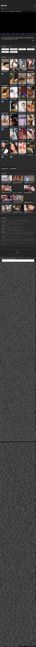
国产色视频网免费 (11, 297)
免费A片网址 (20, 615)
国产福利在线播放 (16, 604)
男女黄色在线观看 (23, 584)
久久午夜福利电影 (17, 544)
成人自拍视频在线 (9, 421)
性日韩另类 (32, 597)
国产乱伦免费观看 (11, 320)
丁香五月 (30, 494)
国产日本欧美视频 (4, 545)
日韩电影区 (21, 453)
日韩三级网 (10, 467)
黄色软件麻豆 (8, 330)
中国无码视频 (26, 326)
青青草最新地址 (10, 500)
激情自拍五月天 (18, 384)
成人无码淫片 (3, 479)
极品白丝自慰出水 (9, 305)
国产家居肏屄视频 (24, 342)
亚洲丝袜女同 (11, 598)
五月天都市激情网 (17, 616)
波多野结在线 (14, 344)
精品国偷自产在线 (5, 368)
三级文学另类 (17, 620)
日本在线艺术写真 (29, 452)
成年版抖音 (8, 558)
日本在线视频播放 (11, 508)
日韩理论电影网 (23, 512)
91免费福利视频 (18, 299)
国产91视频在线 (10, 344)
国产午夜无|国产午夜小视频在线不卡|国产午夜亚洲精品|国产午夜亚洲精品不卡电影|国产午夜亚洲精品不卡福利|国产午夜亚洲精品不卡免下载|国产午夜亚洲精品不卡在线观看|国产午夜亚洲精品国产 (18, 437)
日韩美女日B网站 (17, 375)
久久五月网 (10, 498)
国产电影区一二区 (13, 442)
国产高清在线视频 (30, 336)
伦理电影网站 (23, 460)
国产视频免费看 (8, 479)
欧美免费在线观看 (19, 336)
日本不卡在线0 (2, 463)
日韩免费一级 (27, 413)
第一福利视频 (33, 559)
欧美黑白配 (25, 464)
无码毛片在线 (12, 369)
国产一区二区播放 (6, 412)
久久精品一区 (16, 596)
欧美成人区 (26, 603)
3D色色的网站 (2, 504)
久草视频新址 (18, 421)
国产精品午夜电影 (23, 293)
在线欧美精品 (19, 282)
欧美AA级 (30, 552)
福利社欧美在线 (32, 411)
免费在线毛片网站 (25, 297)
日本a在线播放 (33, 565)
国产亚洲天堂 (26, 485)
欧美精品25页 (10, 611)
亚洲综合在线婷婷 (5, 608)
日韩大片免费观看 (26, 628)
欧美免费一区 (3, 617)
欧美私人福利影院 (21, 343)
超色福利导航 (32, 346)
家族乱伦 (28, 596)
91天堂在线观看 (16, 400)
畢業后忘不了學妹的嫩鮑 (5, 99)
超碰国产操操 (23, 532)
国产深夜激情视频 (7, 488)
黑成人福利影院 (32, 344)
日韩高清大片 (7, 285)
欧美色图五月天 (2, 464)
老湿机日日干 (33, 347)
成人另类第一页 (23, 542)
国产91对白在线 (23, 310)
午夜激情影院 (14, 383)
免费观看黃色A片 (11, 590)
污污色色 (14, 473)
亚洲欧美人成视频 (11, 513)
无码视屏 (25, 611)
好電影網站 (3, 221)
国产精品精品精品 (32, 296)
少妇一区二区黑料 (18, 287)
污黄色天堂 (12, 485)
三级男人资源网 (19, 491)
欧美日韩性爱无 (22, 586)
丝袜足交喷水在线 (28, 495)
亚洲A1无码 (33, 599)
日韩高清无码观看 (8, 489)
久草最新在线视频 (33, 338)
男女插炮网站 (9, 303)
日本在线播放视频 (18, 619)
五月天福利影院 (25, 551)
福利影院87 (5, 531)
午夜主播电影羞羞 (23, 296)
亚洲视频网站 (7, 376)
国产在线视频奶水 (24, 543)
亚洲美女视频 (26, 271)
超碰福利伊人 (29, 272)
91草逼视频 (6, 512)
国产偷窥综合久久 (29, 280)
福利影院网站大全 (13, 342)
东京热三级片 (21, 420)
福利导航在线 (12, 414)
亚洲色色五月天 (16, 475)
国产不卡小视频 (4, 637)
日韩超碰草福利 (7, 464)
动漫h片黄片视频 (19, 456)
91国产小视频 (15, 532)
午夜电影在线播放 (23, 312)
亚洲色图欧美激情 (9, 452)
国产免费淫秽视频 (2, 394)
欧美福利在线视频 (28, 629)
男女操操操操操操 (23, 559)
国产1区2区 (25, 578)
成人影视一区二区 (11, 308)
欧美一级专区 (2, 570)
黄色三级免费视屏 (27, 621)
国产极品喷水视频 (21, 326)
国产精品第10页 (27, 282)
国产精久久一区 (33, 584)
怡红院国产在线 (2, 619)
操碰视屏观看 (16, 414)
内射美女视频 (12, 273)
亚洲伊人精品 (32, 389)
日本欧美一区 (29, 543)
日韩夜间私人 (2, 329)
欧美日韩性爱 (12, 481)
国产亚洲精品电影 (6, 322)
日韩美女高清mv (26, 644)
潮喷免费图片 (4, 573)
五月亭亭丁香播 (28, 299)
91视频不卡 (12, 502)
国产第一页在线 (17, 321)
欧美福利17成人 (28, 347)
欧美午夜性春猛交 (30, 373)
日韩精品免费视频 (2, 454)
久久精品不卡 (3, 291)
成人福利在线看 (25, 617)
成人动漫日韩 (8, 447)
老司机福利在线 (31, 566)
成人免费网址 (5, 345)
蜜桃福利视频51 (16, 335)
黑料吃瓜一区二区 (22, 504)
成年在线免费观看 (4, 563)
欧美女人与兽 (32, 451)
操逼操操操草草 (17, 403)
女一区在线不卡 (17, 500)
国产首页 (29, 467)
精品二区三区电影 (22, 511)
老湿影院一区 (24, 538)
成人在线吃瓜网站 (10, 307)
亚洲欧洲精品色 (14, 336)
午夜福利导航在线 (24, 591)
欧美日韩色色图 (26, 583)
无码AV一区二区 (21, 518)
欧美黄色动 (7, 463)
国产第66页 (21, 638)
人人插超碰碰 (24, 631)
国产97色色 (34, 578)
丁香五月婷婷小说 (10, 357)
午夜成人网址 (14, 296)
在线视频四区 (19, 283)
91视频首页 (19, 532)
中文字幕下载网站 (28, 361)
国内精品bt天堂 (13, 287)
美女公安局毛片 (16, 525)
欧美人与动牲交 (19, 579)
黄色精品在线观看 (26, 642)
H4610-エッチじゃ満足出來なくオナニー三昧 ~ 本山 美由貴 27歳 (23, 192)
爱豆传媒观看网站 (27, 570)
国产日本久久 (21, 358)
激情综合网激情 (12, 494)
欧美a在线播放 (20, 307)
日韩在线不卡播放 (6, 525)
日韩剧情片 (22, 609)
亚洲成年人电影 (28, 454)
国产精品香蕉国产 (9, 398)
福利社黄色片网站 (27, 278)
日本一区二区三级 (31, 563)
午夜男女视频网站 (28, 398)
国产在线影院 (4, 284)
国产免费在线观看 (18, 528)
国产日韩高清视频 (14, 316)
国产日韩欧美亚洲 (3, 396)
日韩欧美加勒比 (6, 417)
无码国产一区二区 (14, 545)
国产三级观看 (29, 363)
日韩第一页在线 (22, 305)
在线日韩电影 (25, 397)
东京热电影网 (22, 396)
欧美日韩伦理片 (13, 312)
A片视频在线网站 (4, 312)
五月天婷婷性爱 (12, 281)
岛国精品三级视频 (26, 321)
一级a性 (16, 464)
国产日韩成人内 (33, 477)
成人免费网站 (28, 474)
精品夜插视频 (10, 416)
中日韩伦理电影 (16, 404)
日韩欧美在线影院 (24, 524)
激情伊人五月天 (25, 290)
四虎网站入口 (31, 531)
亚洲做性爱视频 (13, 386)
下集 (33, 34)
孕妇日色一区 (5, 370)
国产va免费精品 (10, 304)
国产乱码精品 (26, 369)
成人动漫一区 (10, 332)
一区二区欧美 (14, 462)
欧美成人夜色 (6, 519)
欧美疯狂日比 (14, 501)
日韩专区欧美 (23, 633)
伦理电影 (10, 608)
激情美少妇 (12, 527)
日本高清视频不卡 (9, 383)
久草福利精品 (21, 550)
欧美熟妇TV (24, 558)
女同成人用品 (31, 306)
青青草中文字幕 (21, 333)
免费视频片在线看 (19, 383)
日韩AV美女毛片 (28, 506)
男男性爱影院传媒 (21, 583)
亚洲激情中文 (28, 317)
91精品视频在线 (33, 386)
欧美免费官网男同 (2, 480)
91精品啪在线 (22, 473)
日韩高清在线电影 (6, 555)
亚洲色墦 (16, 466)
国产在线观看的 (14, 282)
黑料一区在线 (19, 298)
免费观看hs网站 (10, 551)
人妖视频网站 (18, 552)
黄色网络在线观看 (19, 382)
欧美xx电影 (31, 459)
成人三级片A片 (2, 539)
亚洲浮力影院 (25, 556)
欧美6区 (30, 628)
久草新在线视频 (12, 559)
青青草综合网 (13, 377)
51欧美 (30, 446)
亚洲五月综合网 (8, 553)
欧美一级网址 (30, 560)
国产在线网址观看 (24, 490)
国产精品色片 (31, 385)
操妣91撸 (14, 492)
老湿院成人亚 (25, 334)
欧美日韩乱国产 (11, 385)
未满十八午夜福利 (33, 618)
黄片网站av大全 (32, 499)
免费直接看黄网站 (4, 469)
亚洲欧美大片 (29, 579)
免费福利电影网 (5, 331)
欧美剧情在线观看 (27, 582)
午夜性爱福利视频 (6, 514)
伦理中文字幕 (9, 573)
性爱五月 (26, 571)
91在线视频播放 (18, 386)
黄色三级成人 (24, 347)
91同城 (25, 508)
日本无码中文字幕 (29, 593)
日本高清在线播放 (18, 409)
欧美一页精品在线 (23, 597)
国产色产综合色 (15, 279)
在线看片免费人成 (4, 529)
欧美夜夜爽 (28, 538)
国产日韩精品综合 (8, 468)
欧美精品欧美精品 (31, 404)
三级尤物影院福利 (13, 384)
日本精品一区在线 (24, 447)
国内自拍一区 (10, 374)
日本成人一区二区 (16, 580)
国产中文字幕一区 (20, 464)
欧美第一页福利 (27, 394)
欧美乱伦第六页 (26, 533)
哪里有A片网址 (15, 514)
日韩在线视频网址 (21, 571)
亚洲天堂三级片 (6, 338)
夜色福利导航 (20, 560)
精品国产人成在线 (15, 331)
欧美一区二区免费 (28, 519)
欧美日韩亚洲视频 (10, 295)
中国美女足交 (14, 304)
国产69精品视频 (12, 330)
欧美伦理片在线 (9, 373)
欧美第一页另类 (10, 329)
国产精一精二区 (27, 294)
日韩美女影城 (24, 388)
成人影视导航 (2, 579)
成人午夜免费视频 (28, 511)
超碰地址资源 (5, 448)
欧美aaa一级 (2, 520)
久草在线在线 (5, 363)
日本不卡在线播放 (21, 485)
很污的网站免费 (12, 371)
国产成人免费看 (4, 264)
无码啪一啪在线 (20, 474)
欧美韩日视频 (27, 269)
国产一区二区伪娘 (19, 361)
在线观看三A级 (12, 472)
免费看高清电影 (10, 529)
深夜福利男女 (16, 455)
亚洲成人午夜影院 (23, 462)
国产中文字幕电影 (15, 333)
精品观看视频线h (30, 466)
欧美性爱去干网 (33, 467)
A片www (32, 449)
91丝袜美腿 (12, 596)
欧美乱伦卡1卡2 (24, 491)
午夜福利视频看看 (23, 544)
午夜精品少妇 (12, 605)
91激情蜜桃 (15, 631)
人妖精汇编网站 (4, 550)
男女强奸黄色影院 (31, 486)
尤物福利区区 (24, 372)
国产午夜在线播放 (25, 390)
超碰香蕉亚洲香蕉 (19, 565)
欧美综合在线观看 (11, 582)
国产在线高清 (30, 420)
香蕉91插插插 (23, 616)
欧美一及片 (32, 504)
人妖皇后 (17, 486)
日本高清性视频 (13, 541)
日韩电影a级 (29, 591)
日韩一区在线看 (17, 573)
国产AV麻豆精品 (24, 598)
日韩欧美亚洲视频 (14, 310)
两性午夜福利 (18, 516)
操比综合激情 (17, 581)
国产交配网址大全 (26, 368)
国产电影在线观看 (22, 269)
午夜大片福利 (26, 503)
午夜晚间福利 (8, 414)
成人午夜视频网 (2, 385)
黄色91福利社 (9, 557)
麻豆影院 (9, 486)
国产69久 (23, 492)
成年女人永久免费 (6, 630)
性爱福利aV (22, 625)
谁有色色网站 (3, 459)
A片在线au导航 (8, 597)
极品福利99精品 (13, 337)
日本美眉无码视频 (18, 388)
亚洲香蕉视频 (24, 398)
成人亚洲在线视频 (26, 343)
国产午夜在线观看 (13, 413)
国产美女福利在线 (11, 309)
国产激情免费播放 (16, 551)
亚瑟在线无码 (31, 413)
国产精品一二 (11, 333)
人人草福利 (26, 557)
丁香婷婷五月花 (17, 292)
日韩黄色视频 (2, 511)
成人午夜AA (28, 597)
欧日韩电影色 (7, 619)
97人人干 (33, 586)
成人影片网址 (7, 385)
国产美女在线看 (11, 465)
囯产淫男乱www (4, 606)
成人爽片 (19, 514)
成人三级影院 (10, 415)
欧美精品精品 (8, 343)
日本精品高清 (23, 449)
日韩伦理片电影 (7, 371)
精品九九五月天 (5, 298)
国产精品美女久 (18, 296)
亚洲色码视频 (28, 307)
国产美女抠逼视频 (17, 512)
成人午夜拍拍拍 (12, 490)
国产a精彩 (34, 487)
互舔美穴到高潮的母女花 (22, 140)
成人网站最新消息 (7, 593)
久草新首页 (12, 602)
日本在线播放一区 (26, 517)
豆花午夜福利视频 (18, 488)
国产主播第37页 (7, 407)
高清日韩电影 (10, 372)
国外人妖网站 (16, 634)
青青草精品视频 (4, 305)
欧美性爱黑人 (18, 312)
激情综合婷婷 (20, 357)
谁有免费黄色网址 (19, 304)
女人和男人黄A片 (23, 351)
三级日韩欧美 (10, 268)
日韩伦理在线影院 (19, 360)
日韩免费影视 (28, 632)
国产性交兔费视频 (3, 384)
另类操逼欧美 (21, 271)
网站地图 (13, 258)
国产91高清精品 (16, 513)
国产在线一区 (10, 576)
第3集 (22, 49)
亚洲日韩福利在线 (32, 529)
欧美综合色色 (16, 550)
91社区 (13, 531)
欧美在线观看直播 (27, 375)
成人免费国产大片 (18, 461)
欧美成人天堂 (8, 527)
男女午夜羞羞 (20, 370)
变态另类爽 (14, 595)
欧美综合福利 (12, 269)
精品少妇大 (7, 616)
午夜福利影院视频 (6, 267)
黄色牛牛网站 (27, 267)
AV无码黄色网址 (20, 359)
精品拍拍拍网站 (23, 270)
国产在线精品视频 (7, 599)
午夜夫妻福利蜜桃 (16, 564)
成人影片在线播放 (15, 390)
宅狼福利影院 (23, 332)
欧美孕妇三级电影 (32, 319)
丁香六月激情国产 (19, 344)
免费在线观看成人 (14, 382)
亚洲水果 (9, 637)
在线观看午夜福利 (5, 467)
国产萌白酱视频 (7, 629)
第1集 (5, 49)
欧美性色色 (15, 592)
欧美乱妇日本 (28, 389)
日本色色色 (6, 568)
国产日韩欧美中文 (7, 351)
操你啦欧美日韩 (28, 461)
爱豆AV (14, 500)
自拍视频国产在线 (18, 577)
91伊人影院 (33, 541)
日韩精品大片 (32, 518)
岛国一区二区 (9, 577)
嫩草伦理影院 (20, 467)
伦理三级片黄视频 (7, 306)
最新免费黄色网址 (17, 407)
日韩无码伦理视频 (16, 309)
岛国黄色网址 (16, 273)
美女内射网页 (8, 349)
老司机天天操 (18, 396)
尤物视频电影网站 (17, 364)
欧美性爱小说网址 (24, 363)
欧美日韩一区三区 (15, 449)
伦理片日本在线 (11, 322)
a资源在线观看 (21, 529)
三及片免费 (30, 610)
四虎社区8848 (28, 500)
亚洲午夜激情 (29, 360)
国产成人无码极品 (32, 630)
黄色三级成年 (11, 514)
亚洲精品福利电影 (25, 422)
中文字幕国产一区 (4, 577)
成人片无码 (19, 481)
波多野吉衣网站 (32, 282)
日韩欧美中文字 (6, 456)
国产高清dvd (10, 606)
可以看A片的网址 (29, 277)
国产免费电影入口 (16, 568)
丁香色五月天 (16, 324)
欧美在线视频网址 (28, 332)
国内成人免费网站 (8, 361)
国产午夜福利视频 (11, 324)
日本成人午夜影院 (32, 517)
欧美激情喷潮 (17, 371)
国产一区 (16, 583)
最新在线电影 (11, 279)
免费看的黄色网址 (5, 594)
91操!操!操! (13, 489)
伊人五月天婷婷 (10, 564)
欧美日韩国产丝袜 (17, 377)
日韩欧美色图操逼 (5, 272)
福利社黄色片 (20, 390)
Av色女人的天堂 (11, 350)
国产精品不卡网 (16, 594)
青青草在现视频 (5, 590)
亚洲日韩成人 (28, 462)
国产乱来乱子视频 (30, 414)
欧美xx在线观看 (28, 416)
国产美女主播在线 (26, 308)
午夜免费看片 (10, 360)
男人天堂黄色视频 (21, 376)
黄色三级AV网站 (18, 356)
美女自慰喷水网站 (29, 524)
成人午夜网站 (2, 297)
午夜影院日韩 (31, 645)
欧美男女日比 (12, 387)
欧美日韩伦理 (20, 455)
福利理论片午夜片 (27, 319)
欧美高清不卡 (12, 632)
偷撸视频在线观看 (19, 553)
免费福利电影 (15, 635)
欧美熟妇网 (23, 488)
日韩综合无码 (18, 268)
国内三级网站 (34, 592)
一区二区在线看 (5, 295)
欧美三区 (21, 573)
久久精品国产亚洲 (27, 594)
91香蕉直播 (14, 623)
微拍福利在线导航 (14, 636)
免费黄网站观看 (25, 456)
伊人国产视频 (7, 394)
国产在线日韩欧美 (4, 336)
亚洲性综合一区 (24, 374)
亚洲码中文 (26, 501)
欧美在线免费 (21, 308)
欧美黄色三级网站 (27, 539)
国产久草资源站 (6, 324)
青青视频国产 (19, 631)
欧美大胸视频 (10, 389)
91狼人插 (5, 542)
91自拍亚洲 (29, 491)
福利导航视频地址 (29, 480)
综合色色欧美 (18, 401)
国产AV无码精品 (12, 343)
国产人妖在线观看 (16, 358)
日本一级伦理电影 (18, 478)
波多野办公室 (20, 567)
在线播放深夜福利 (16, 412)
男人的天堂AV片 (15, 578)
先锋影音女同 (33, 416)
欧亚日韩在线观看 (4, 603)
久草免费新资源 (5, 282)
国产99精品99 (16, 572)
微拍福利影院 (23, 323)
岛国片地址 (34, 480)
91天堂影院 (5, 462)
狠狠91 (28, 515)
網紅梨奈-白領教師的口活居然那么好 (7, 154)
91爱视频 (28, 608)
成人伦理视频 (28, 370)
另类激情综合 (27, 325)
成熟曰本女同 (24, 579)
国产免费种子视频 (11, 334)
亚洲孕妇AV (28, 498)
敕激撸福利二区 (2, 318)
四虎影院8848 (27, 473)
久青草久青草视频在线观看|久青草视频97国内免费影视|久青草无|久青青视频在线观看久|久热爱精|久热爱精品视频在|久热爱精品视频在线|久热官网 (18, 440)
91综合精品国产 (16, 308)
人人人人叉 (8, 543)
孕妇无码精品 (22, 378)
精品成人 (33, 629)
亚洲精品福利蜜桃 (27, 338)
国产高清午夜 (27, 417)
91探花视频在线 (28, 402)
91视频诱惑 (5, 596)
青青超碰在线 (30, 585)
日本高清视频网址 (6, 583)
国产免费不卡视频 (9, 382)
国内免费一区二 (11, 399)
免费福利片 (33, 519)
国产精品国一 (7, 350)
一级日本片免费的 (27, 569)
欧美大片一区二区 (10, 568)
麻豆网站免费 (21, 334)
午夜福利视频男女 (12, 516)
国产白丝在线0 (14, 388)
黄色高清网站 (29, 383)
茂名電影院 (3, 232)
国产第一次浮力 (6, 579)
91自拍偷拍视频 (17, 463)
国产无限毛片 (32, 270)
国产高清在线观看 (32, 317)
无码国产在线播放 (18, 311)
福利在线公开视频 (11, 271)
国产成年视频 (33, 516)
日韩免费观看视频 (13, 479)
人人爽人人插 (16, 291)
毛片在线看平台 (10, 282)
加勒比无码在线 (10, 272)
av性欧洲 (23, 479)
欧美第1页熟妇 (20, 414)
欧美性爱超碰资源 (25, 545)
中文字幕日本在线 (16, 369)
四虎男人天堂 (22, 582)
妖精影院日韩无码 (17, 278)
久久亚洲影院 (24, 402)
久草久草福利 (20, 537)
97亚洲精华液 (19, 554)
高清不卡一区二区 (2, 361)
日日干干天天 (8, 642)
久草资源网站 (24, 528)
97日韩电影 (3, 540)
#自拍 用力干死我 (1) (21, 85)
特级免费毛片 (22, 517)
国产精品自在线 (2, 407)
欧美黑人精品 (27, 625)
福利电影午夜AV (10, 395)
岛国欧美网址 (29, 286)
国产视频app (16, 487)
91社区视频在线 (17, 355)
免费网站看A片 (20, 322)
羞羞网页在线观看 (32, 403)
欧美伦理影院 (29, 279)
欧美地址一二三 (22, 403)
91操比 (10, 456)
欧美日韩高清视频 (14, 270)
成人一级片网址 (21, 286)
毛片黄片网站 (33, 388)
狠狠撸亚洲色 (7, 308)
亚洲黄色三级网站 (33, 460)
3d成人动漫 (16, 606)
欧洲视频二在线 (18, 332)
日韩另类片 (18, 462)
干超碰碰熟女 (3, 330)
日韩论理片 (31, 532)
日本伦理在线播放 (28, 615)
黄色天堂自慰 (20, 415)
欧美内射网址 (25, 381)
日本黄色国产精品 (30, 554)
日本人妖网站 (3, 292)
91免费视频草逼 (23, 325)
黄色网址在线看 (30, 400)
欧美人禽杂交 (14, 565)
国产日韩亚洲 (23, 364)
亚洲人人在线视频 (23, 384)
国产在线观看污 (5, 307)
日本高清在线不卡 (13, 543)
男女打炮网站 (21, 408)
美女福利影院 (21, 566)
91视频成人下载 (12, 335)
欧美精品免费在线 (24, 477)
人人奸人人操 (12, 412)
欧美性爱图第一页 (2, 489)
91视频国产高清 (31, 269)
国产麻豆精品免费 (19, 374)
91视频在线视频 (32, 608)
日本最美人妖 (17, 343)
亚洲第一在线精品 (4, 533)
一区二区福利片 (25, 360)
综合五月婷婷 (27, 306)
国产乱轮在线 (14, 557)
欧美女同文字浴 (12, 411)
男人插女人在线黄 (15, 423)
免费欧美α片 (26, 377)
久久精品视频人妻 (26, 396)
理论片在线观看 (19, 635)
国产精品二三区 (4, 266)
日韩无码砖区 (4, 572)
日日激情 (21, 503)
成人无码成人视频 (29, 623)
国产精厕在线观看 (30, 335)
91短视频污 (28, 453)
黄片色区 (2, 599)
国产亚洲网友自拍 (8, 346)
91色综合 (33, 508)
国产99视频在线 (27, 303)
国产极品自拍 (32, 294)
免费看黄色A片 (6, 320)
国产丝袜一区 (31, 469)
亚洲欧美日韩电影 (11, 368)
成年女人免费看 (16, 297)
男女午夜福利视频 (5, 347)
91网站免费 (27, 645)
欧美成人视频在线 (2, 461)
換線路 (33, 40)
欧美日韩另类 (24, 344)
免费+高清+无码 (5, 513)
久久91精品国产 (4, 420)
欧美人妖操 (14, 491)
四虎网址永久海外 (25, 638)
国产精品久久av (6, 399)
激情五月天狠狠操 (12, 321)
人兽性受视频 (27, 494)
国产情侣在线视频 (13, 346)
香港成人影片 (23, 284)
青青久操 (10, 519)
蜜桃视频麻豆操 (16, 322)
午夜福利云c (16, 459)
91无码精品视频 (33, 569)
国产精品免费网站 (31, 333)
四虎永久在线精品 (2, 478)
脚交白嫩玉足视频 (27, 305)
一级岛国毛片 (6, 329)
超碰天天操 (7, 559)
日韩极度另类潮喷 (17, 460)
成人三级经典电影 (8, 386)
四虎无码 (11, 477)
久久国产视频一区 (4, 401)
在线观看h (26, 469)
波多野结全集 (12, 318)
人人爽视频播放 (26, 330)
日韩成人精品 (22, 337)
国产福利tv (32, 500)
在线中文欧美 (3, 375)
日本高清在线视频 (17, 394)
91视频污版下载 (25, 279)
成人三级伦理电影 (12, 453)
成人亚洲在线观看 (32, 370)
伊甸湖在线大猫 (9, 323)
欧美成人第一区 (21, 620)
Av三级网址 (20, 643)
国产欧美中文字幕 (12, 583)
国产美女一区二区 (6, 408)
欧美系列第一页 (21, 486)
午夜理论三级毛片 (30, 475)
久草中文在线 (15, 329)
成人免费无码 (2, 488)
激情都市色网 (8, 266)
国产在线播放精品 (4, 383)
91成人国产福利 (5, 645)
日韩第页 (23, 469)
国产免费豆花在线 (2, 547)
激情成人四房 (32, 356)
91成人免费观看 (6, 505)
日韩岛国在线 (20, 348)
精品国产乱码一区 (17, 365)
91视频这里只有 (6, 294)
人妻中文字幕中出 (6, 569)
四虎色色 (11, 580)
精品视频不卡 (29, 565)
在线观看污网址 (33, 361)
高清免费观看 (23, 401)
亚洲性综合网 (24, 541)
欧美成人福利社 (14, 298)
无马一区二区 (31, 583)
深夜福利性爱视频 (13, 293)
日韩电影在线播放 (12, 403)
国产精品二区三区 (21, 319)
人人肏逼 (1, 551)
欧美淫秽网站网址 (2, 371)
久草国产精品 (3, 414)
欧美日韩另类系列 (4, 592)
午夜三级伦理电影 (29, 528)
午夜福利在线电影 (15, 265)
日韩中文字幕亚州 (2, 335)
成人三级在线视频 (6, 365)
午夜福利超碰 (25, 540)
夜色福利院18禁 (28, 355)
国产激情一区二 (17, 362)
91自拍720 (1, 625)
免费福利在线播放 (18, 547)
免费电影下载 (31, 308)
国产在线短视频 (33, 299)
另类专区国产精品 (23, 416)
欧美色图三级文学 (18, 454)
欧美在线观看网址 (32, 442)
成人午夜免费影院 (13, 495)
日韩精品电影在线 (17, 349)
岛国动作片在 (8, 580)
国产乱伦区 (32, 498)
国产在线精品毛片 (5, 611)
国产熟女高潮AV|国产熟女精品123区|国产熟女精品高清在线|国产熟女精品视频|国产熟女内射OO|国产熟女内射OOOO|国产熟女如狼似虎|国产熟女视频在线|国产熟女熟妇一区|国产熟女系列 (18, 432)
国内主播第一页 (5, 402)
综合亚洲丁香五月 (8, 636)
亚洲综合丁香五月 (14, 503)
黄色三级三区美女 (24, 283)
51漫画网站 (29, 516)
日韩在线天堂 (29, 298)
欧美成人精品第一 (32, 607)
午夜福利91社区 (25, 450)
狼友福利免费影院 (23, 280)
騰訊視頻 (10, 46)
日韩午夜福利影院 (24, 577)
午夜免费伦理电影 (14, 303)
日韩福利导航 (16, 477)
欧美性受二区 (29, 542)
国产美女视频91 (26, 292)
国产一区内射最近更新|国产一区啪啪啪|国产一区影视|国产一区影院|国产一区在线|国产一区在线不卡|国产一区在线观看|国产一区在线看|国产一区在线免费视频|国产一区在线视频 (18, 425)
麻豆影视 (1, 585)
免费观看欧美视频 (19, 372)
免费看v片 (16, 502)
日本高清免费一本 (13, 480)
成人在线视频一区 (3, 278)
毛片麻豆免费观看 (4, 576)
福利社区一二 (28, 372)
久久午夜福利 (31, 273)
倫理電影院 (3, 228)
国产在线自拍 (28, 296)
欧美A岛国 (2, 462)
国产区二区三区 (8, 290)
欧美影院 (31, 622)
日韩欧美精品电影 (27, 323)
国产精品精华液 (10, 283)
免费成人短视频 (4, 623)
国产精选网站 (3, 386)
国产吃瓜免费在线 (2, 387)
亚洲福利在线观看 (24, 395)
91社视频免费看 (20, 533)
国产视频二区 (2, 416)
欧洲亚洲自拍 (10, 331)
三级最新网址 (12, 581)
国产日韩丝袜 (3, 616)
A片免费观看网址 (7, 607)
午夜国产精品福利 (16, 617)
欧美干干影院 (32, 644)
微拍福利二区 (3, 281)
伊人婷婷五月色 (17, 511)
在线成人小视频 (14, 398)
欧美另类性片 (28, 293)
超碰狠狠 (23, 615)
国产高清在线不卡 (27, 337)
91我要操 (22, 468)
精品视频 (11, 617)
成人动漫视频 (21, 540)
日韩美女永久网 (14, 519)
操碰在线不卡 (9, 377)
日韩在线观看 (2, 399)
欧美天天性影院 (26, 531)
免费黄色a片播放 (12, 362)
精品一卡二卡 (33, 407)
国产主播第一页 (4, 317)
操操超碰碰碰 (12, 319)
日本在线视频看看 (12, 408)
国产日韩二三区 (23, 317)
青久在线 (33, 503)
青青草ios (18, 546)
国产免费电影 (8, 264)
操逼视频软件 (8, 518)
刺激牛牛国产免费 (6, 526)
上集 (28, 34)
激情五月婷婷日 (8, 384)
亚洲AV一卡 (13, 577)
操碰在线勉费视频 (23, 287)
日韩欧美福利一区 (22, 530)
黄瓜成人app (21, 580)
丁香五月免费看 (24, 637)
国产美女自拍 (32, 572)
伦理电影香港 (21, 404)
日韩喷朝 (33, 619)
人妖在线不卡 (14, 389)
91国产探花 (3, 507)
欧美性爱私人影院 (7, 602)
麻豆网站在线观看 (18, 541)
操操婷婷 (5, 528)
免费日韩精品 (13, 355)
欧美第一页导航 (30, 556)
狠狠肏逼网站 (33, 511)
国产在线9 (19, 477)
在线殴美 (15, 558)
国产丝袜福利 (23, 442)
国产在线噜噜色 (19, 592)
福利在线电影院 (25, 420)
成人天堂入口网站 (9, 552)
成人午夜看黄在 (22, 411)
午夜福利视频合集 (13, 609)
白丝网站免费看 (16, 318)
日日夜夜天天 (3, 343)
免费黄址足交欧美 (29, 592)
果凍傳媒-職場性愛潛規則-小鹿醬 (6, 113)
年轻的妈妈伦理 (20, 642)
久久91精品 (21, 551)
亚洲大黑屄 (7, 634)
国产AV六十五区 (8, 355)
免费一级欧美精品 (13, 280)
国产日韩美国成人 (26, 333)
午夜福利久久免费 (9, 563)
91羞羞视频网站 (14, 268)
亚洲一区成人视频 (30, 359)
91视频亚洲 (33, 456)
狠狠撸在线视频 (32, 364)
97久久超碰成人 (27, 504)
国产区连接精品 (22, 494)
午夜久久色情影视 (5, 604)
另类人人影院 (10, 462)
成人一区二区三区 (30, 595)
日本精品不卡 (19, 329)
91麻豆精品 (16, 642)
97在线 (20, 475)
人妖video (6, 504)
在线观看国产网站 (30, 387)
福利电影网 (14, 528)
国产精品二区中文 (24, 409)
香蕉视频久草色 (31, 638)
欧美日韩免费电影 (2, 346)
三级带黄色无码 (22, 465)
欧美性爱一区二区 (27, 421)
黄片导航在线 (16, 602)
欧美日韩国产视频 (23, 527)
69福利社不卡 (15, 538)
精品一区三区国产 (19, 373)
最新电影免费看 (6, 422)
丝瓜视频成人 (6, 416)
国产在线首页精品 (30, 342)
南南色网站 (1, 620)
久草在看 (31, 530)
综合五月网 (31, 616)
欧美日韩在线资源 (4, 390)
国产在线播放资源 (17, 338)
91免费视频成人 (4, 421)
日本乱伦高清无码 (30, 637)
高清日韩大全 (22, 499)
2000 (7, 225)
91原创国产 (16, 643)
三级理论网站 (12, 291)
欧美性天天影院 (7, 442)
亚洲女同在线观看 (30, 322)
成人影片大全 (8, 321)
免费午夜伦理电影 (20, 590)
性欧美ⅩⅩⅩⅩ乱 (21, 644)
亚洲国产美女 (26, 378)
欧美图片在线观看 (29, 291)
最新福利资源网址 (28, 310)
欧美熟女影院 (32, 278)
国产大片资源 (26, 371)
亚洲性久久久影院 (16, 465)
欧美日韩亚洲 (16, 571)
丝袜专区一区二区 (13, 597)
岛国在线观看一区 (23, 410)
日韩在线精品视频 (4, 546)
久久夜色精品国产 (9, 310)
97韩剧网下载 (27, 607)
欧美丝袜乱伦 (25, 412)
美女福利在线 (7, 277)
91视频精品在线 (16, 334)
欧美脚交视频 (30, 578)
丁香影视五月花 (25, 285)
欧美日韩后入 (3, 597)
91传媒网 (8, 596)
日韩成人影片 (12, 610)
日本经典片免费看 (20, 277)
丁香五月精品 (21, 617)
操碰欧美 (13, 606)
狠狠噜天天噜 (32, 582)
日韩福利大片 (28, 633)
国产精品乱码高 (16, 385)
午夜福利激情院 (11, 525)
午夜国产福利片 (9, 531)
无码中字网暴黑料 (3, 355)
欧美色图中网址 (33, 631)
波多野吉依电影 (25, 455)
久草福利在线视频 (15, 415)
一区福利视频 (8, 472)
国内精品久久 (6, 474)
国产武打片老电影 (17, 410)
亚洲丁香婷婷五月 (3, 364)
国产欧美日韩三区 (19, 637)
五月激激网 (7, 492)
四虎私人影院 (14, 446)
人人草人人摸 (33, 488)
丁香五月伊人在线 (13, 361)
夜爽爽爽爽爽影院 (22, 417)
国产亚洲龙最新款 (28, 488)
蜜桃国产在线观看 (30, 281)
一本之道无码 (33, 360)
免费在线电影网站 (2, 518)
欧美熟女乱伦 (8, 311)
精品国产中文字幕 (21, 634)
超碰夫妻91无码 (20, 265)
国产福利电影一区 (22, 264)
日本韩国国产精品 (25, 643)
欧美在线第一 (28, 312)
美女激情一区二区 (13, 351)
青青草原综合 (32, 303)
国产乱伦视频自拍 (21, 611)
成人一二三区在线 (7, 534)
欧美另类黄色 (32, 372)
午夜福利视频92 (15, 615)
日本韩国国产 (32, 465)
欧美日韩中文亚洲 (29, 514)
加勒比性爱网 (12, 286)
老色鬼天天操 (3, 321)
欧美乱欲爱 (7, 481)
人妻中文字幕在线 (18, 447)
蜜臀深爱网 (19, 618)
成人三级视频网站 (32, 318)
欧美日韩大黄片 (13, 486)
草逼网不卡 (7, 453)
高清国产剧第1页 (16, 271)
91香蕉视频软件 (19, 595)
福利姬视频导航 (20, 272)
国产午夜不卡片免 (20, 563)
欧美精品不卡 (18, 473)
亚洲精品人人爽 (28, 448)
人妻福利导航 (4, 316)
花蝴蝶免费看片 (18, 584)
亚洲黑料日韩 (8, 632)
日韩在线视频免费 (25, 610)
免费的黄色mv (24, 565)
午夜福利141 (11, 566)
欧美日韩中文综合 (12, 365)
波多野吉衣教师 (12, 278)
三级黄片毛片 (8, 502)
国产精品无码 (7, 335)
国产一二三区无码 (22, 525)
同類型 (8, 57)
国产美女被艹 (30, 571)
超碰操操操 (31, 589)
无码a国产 (6, 508)
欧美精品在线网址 (17, 267)
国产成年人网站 (18, 442)
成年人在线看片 (16, 376)
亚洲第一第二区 (3, 449)
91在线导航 (27, 442)
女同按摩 (8, 581)
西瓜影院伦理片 (15, 307)
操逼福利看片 (21, 297)
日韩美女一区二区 (25, 537)
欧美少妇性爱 (9, 413)
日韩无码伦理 (2, 628)
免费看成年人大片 (21, 330)
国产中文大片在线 (30, 271)
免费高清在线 (16, 402)
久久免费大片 (6, 511)
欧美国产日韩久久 (11, 506)
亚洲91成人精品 (6, 334)
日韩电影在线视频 (23, 619)
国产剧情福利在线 (3, 287)
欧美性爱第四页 (25, 309)
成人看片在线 (21, 422)
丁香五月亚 (20, 596)
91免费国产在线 (27, 401)
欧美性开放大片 (30, 350)
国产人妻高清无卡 (24, 348)
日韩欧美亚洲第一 (32, 546)
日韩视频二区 (10, 512)
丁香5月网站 (23, 448)
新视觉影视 (3, 455)
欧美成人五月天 (16, 422)
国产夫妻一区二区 (8, 547)
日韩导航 (16, 618)
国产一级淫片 (20, 558)
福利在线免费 (34, 415)
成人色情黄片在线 (27, 620)
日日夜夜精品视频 (24, 595)
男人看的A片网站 (23, 629)
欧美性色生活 (31, 555)
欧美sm (26, 586)
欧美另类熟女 (16, 281)
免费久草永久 (28, 345)
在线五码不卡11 (7, 477)
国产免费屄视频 (8, 420)
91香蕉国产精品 (17, 408)
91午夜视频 (29, 477)
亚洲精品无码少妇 (7, 520)
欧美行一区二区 (31, 394)
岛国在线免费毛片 (16, 399)
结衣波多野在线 (5, 268)
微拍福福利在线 (12, 619)
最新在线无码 (12, 464)
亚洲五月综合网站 (14, 373)
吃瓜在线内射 (30, 377)
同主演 (11, 57)
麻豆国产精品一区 (13, 524)
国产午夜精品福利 (16, 570)
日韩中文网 (7, 540)
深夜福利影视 (11, 628)
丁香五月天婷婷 (24, 291)
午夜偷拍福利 (21, 606)
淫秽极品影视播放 (22, 375)
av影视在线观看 (13, 409)
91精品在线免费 (32, 476)
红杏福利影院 (30, 390)
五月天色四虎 (23, 282)
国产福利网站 (23, 421)
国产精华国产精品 (10, 592)
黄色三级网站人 (14, 363)
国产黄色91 (29, 573)
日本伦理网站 (14, 625)
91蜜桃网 (4, 567)
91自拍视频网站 (4, 303)
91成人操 (23, 501)
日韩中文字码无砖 (7, 319)
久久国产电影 (24, 370)
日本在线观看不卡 (29, 329)
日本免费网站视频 (6, 369)
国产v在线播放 (21, 387)
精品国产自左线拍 (7, 299)
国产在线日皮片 (23, 480)
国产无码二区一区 (17, 506)
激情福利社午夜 (20, 273)
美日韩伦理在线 (4, 486)
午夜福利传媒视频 (9, 537)
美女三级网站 (29, 397)
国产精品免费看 (28, 268)
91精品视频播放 (23, 461)
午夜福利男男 (28, 270)
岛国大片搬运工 (32, 527)
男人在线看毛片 (33, 461)
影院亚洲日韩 (16, 485)
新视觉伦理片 (17, 290)
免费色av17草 (18, 495)
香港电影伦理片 (31, 267)
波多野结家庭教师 (13, 266)
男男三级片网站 (32, 463)
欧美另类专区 (14, 547)
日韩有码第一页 (4, 584)
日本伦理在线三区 (24, 478)
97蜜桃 (24, 550)
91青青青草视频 (30, 382)
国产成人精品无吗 (11, 618)
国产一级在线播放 (23, 599)
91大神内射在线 (23, 349)
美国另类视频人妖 (14, 317)
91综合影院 (12, 589)
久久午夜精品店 (24, 502)
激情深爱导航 (19, 270)
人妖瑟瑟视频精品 (16, 598)
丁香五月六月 (11, 348)
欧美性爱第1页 (12, 540)
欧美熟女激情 (32, 515)
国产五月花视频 (14, 608)
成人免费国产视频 (14, 546)
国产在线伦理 (13, 454)
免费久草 (11, 534)
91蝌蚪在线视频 (12, 306)
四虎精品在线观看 (10, 595)
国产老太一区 (24, 498)
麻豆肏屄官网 (3, 325)
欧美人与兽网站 (33, 550)
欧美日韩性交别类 (9, 284)
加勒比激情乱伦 (20, 505)
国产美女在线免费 (12, 325)
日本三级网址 (16, 286)
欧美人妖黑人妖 (4, 413)
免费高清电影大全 (22, 612)
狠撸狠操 (15, 579)
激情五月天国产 (9, 603)
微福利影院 (28, 584)
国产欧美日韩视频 (27, 411)
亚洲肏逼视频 (17, 589)
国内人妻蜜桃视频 (2, 472)
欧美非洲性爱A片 (20, 450)
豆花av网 (2, 568)
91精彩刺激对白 (33, 284)
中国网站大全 (31, 376)
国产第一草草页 (4, 290)
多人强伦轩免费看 (11, 511)
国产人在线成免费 (21, 399)
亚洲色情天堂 (18, 305)
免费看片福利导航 (18, 633)
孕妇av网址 (6, 582)
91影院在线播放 (8, 287)
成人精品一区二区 (6, 460)
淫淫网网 (34, 494)
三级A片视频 (5, 595)
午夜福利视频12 (22, 365)
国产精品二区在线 (22, 338)
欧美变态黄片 (28, 346)
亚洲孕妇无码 (25, 277)
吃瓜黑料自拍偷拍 (9, 449)
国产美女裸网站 (28, 386)
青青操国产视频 (27, 465)
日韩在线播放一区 (13, 299)
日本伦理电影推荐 (13, 515)
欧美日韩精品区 (31, 396)
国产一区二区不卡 (13, 396)
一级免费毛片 (2, 542)
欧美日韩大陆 (12, 277)
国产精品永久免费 (4, 296)
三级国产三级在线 (27, 572)
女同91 (20, 543)
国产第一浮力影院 (30, 490)
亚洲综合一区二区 (10, 390)
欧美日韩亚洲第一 (4, 515)
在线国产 (24, 474)
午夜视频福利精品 (17, 539)
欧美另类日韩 (21, 290)
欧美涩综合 (4, 585)
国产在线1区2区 (32, 538)
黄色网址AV (27, 568)
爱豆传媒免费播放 (16, 504)
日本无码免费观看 (31, 450)
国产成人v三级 (9, 337)
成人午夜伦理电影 (31, 297)
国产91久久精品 (27, 318)
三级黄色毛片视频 (19, 469)
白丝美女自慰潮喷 (9, 317)
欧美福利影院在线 (30, 455)
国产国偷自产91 (4, 491)
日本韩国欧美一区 (2, 481)
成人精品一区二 (13, 584)
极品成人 (17, 543)
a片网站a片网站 (10, 423)
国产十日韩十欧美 (25, 602)
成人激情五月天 (31, 330)
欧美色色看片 (22, 463)
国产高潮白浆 (14, 421)
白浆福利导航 (21, 513)
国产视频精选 (23, 519)
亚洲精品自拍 (30, 540)
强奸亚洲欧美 (19, 452)
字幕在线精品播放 (17, 605)
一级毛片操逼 (17, 420)
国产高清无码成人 (32, 349)
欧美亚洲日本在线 (22, 594)
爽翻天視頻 (4, 5)
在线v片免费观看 (31, 603)
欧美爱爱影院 (14, 305)
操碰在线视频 (8, 541)
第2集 (13, 49)
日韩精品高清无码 (2, 404)
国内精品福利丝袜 (21, 318)
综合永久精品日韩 (31, 378)
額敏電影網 (3, 236)
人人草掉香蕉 (5, 377)
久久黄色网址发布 (30, 320)
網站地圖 (17, 252)
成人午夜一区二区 (18, 490)
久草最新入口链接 (25, 357)
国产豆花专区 (27, 365)
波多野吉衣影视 (33, 493)
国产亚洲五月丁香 (33, 558)
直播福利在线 (5, 373)
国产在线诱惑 (29, 316)
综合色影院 (12, 539)
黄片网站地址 (7, 617)
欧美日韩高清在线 (23, 299)
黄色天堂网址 (28, 532)
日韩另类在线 (13, 378)
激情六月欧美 (18, 293)
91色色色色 (23, 547)
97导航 (4, 643)
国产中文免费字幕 (8, 409)
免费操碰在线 (8, 291)
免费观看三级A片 (8, 454)
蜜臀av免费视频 (22, 267)
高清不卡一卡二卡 (11, 460)
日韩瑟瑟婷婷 (12, 520)
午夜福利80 (17, 517)
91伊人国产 (7, 459)
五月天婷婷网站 (12, 292)
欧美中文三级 (32, 421)
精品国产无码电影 (21, 369)
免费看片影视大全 (5, 423)
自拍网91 (14, 448)
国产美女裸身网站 (31, 537)
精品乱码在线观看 (15, 295)
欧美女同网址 (25, 387)
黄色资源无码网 (12, 410)
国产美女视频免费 (6, 362)
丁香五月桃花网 (16, 319)
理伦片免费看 (21, 459)
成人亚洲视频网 (13, 468)
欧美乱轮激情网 (22, 294)
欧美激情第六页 (28, 410)
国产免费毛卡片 (11, 544)
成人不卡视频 (2, 593)
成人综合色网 (7, 400)
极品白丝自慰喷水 (27, 403)
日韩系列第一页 (23, 311)
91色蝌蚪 (3, 465)
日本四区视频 (14, 591)
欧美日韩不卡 (28, 559)
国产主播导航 (13, 290)
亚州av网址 (7, 461)
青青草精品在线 (26, 499)
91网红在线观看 (9, 533)
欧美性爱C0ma (16, 505)
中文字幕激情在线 (4, 360)
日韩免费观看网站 (19, 342)
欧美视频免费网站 (29, 283)
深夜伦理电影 (2, 320)
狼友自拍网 (7, 615)
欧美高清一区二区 (27, 399)
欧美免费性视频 (3, 527)
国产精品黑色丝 (17, 411)
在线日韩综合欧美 (32, 417)
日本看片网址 (16, 610)
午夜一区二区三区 (30, 357)
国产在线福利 (5, 476)
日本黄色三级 (7, 621)
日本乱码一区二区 (17, 632)
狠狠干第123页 (7, 530)
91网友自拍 (14, 498)
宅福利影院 (8, 451)
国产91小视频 (28, 451)
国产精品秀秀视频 (30, 326)
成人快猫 (17, 446)
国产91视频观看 (14, 283)
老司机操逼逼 (4, 558)
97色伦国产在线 (31, 422)
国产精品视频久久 (15, 357)
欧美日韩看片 (15, 563)
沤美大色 (18, 476)
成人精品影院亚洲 (13, 593)
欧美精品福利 (20, 402)
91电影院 (29, 468)
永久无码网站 (26, 486)
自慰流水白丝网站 (29, 464)
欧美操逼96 (3, 571)
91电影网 (4, 502)
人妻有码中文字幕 (24, 298)
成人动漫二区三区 (7, 318)
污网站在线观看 (26, 605)
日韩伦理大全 (18, 416)
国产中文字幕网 (20, 350)
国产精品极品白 (16, 387)
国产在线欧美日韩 (5, 372)
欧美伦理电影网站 (17, 294)
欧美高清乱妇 (3, 349)
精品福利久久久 (25, 316)
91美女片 (32, 539)
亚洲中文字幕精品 (17, 306)
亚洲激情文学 (30, 580)
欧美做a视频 (19, 519)
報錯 (8, 34)
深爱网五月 (15, 534)
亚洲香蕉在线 (8, 410)
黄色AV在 (11, 621)
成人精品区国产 (14, 332)
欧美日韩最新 (19, 622)
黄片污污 (5, 570)
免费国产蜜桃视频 (11, 569)
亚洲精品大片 (16, 540)
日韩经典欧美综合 (29, 304)
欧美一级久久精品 (6, 566)
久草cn (9, 624)
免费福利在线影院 (25, 273)
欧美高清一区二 (18, 378)
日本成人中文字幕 (33, 462)
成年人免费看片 (17, 569)
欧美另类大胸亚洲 (32, 365)
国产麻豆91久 (17, 526)
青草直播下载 (8, 280)
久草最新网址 (31, 520)
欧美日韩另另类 (6, 618)
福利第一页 (13, 573)
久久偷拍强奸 (3, 293)
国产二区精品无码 (29, 374)
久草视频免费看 (4, 532)
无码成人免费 (21, 412)
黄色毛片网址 (32, 312)
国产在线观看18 (19, 545)
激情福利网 (31, 596)
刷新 (13, 34)
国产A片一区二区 (25, 350)
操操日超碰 (15, 590)
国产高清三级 (17, 494)
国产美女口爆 (24, 596)
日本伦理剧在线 (10, 604)
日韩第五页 (24, 592)
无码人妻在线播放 (32, 609)
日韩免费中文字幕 (19, 534)
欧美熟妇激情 (2, 508)
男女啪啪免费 (16, 347)
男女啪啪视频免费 (13, 637)
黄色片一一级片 (15, 537)
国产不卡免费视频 (25, 414)
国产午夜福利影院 (32, 473)
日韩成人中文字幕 (22, 604)
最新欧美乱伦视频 (6, 348)
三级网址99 (3, 578)
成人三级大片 (13, 517)
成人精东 (24, 590)
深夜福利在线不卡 (21, 371)
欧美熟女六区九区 (17, 417)
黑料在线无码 (9, 342)
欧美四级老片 (10, 356)
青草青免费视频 (23, 507)
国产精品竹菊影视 (10, 570)
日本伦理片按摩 (32, 634)
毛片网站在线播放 (31, 533)
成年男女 (20, 515)
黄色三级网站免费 (9, 560)
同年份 (13, 57)
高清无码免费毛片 (26, 459)
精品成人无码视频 (10, 370)
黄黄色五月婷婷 (15, 348)
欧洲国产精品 (30, 567)
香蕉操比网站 (3, 447)
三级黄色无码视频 (26, 472)
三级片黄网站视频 (27, 634)
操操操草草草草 (33, 307)
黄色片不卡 (6, 465)
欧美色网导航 (22, 531)
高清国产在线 (23, 630)
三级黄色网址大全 (11, 630)
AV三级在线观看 (32, 362)
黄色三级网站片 (21, 589)
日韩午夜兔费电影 (2, 559)
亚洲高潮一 (12, 607)
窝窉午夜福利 (29, 334)
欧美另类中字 (13, 364)
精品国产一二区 (12, 643)
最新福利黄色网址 (6, 538)
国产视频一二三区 (22, 355)
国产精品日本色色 (7, 516)
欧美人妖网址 (5, 270)
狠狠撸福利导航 (5, 551)
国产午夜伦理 (20, 295)
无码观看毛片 (12, 558)
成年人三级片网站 (8, 499)
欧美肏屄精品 (12, 634)
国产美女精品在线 (20, 331)
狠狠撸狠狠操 (12, 404)
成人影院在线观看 (6, 638)
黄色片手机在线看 (3, 398)
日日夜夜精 (7, 506)
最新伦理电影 (34, 573)
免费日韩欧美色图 (23, 506)
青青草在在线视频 (29, 577)
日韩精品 (3, 499)
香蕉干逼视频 (7, 571)
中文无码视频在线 (18, 624)
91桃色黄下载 (26, 552)
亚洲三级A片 (21, 564)
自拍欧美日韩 (23, 303)
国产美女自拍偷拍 (24, 618)
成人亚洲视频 (22, 321)
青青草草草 (6, 475)
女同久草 (14, 542)
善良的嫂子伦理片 (29, 487)
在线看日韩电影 (8, 364)
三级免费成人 (33, 553)
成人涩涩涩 (12, 642)
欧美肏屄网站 (20, 324)
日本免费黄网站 (21, 292)
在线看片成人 (30, 295)
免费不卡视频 (11, 326)
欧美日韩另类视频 (23, 329)
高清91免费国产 (5, 395)
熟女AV (26, 516)
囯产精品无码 (12, 285)
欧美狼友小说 (12, 599)
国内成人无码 (32, 323)
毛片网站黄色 (8, 485)
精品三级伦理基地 (24, 554)
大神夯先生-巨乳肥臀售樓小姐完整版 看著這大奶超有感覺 (10, 202)
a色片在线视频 (12, 376)
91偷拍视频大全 (19, 501)
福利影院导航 (19, 636)
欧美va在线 (4, 451)
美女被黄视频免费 (2, 591)
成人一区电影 (27, 616)
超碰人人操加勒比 (28, 284)
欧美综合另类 (15, 556)
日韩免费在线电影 (21, 281)
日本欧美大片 (17, 638)
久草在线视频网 (27, 518)
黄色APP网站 (27, 530)
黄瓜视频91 (21, 508)
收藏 (3, 34)
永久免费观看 (19, 395)
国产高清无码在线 (15, 326)
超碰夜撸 (29, 553)
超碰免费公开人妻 (11, 402)
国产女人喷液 (28, 356)
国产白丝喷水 (14, 374)
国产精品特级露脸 (15, 611)
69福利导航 (15, 450)
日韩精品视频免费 (31, 331)
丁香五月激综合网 (16, 530)
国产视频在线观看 (31, 369)
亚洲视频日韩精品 (11, 555)
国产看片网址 (22, 539)
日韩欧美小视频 (9, 623)
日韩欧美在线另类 (19, 593)
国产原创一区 (25, 580)
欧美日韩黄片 (7, 333)
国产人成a (24, 635)
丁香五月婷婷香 (12, 394)
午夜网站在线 (25, 272)
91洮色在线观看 (26, 385)
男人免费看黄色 (5, 644)
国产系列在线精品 (11, 422)
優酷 (7, 46)
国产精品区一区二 (18, 351)
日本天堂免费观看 (31, 501)
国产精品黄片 (8, 292)
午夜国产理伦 (25, 573)
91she (14, 512)
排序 (33, 46)
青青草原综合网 (2, 589)
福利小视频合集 (28, 590)
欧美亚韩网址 (24, 307)
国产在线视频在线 (10, 381)
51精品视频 (29, 456)
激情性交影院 (19, 303)
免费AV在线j (32, 474)
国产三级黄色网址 (19, 397)
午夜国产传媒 (18, 597)
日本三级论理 (2, 474)
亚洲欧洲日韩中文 (28, 449)
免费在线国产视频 (2, 277)
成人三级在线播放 (12, 349)
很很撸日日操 (14, 323)
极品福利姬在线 (7, 281)
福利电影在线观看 (32, 642)
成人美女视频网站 (25, 534)
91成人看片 (23, 493)
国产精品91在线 (24, 304)
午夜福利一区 (10, 336)
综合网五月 (9, 545)
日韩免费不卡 (18, 603)
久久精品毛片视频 (2, 632)
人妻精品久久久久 (5, 309)
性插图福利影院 (10, 542)
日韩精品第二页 (24, 623)
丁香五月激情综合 (28, 547)
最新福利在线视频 (5, 265)
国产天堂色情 (24, 454)
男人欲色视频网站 (24, 336)
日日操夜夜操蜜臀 (28, 492)
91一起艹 (28, 618)
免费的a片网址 (12, 571)
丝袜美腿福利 (34, 543)
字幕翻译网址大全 (14, 360)
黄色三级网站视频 (21, 466)
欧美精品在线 (31, 321)
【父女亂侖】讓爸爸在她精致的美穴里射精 (19, 182)
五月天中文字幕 (18, 480)
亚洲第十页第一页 (25, 265)
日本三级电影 (22, 306)
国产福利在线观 (10, 491)
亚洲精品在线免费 (7, 605)
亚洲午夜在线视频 (30, 412)
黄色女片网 (28, 622)
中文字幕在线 (33, 491)
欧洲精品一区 (13, 420)
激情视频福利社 (31, 472)
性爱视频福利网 (12, 451)
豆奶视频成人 (33, 612)
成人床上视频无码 (32, 479)
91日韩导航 (10, 615)
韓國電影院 (3, 225)
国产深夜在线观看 (24, 475)
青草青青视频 (18, 609)
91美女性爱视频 (32, 343)
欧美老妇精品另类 (32, 505)
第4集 (31, 49)
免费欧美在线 (30, 545)
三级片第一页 (27, 349)
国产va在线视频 (5, 344)
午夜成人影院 (23, 377)
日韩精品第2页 (5, 389)
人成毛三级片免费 (7, 269)
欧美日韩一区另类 (7, 633)
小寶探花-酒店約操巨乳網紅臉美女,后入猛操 (17, 85)
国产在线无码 (8, 609)
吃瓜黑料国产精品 (4, 304)
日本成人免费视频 (11, 620)
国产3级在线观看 (26, 513)
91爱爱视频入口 (26, 376)
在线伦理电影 (6, 628)
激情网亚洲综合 (28, 351)
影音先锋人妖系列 (26, 529)
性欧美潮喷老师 (32, 605)
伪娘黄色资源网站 (31, 485)
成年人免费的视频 (6, 598)
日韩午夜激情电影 (24, 415)
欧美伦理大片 (3, 503)
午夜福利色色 (16, 277)
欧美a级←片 (5, 500)
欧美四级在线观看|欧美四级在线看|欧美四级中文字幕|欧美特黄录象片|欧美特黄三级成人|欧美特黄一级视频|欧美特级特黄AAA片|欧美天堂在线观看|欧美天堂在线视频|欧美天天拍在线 (18, 428)
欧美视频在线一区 (14, 456)
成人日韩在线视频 (9, 532)
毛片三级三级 (21, 335)
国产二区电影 (14, 476)
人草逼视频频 (23, 451)
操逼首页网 (32, 594)
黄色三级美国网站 (20, 628)
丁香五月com (22, 516)
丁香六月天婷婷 (11, 455)
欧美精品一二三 (19, 284)
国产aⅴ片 (20, 598)
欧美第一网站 (10, 296)
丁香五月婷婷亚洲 (4, 557)
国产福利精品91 (3, 541)
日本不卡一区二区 (26, 362)
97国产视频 (28, 527)
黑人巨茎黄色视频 (5, 359)
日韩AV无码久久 (5, 374)
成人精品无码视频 (28, 388)
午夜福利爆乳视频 (11, 487)
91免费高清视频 (6, 326)
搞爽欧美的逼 (23, 266)
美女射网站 (24, 453)
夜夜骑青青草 (3, 409)
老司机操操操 (8, 567)
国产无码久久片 (7, 403)
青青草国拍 (7, 643)
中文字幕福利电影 (19, 398)
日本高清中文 (20, 602)
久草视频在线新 (21, 285)
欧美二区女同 (32, 401)
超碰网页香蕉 (21, 309)
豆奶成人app (14, 452)
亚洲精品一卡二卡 (26, 505)
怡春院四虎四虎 (10, 631)
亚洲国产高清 (3, 351)
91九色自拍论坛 (32, 620)
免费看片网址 (9, 517)
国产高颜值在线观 (28, 604)
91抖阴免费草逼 (21, 572)
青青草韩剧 (12, 518)
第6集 (13, 51)
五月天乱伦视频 (10, 645)
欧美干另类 (24, 487)
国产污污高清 (33, 402)
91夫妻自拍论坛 (26, 520)
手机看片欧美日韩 (7, 273)
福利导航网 (12, 450)
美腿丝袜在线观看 (2, 634)
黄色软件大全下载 (7, 539)
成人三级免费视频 (27, 463)
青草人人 (24, 606)
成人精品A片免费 (29, 324)
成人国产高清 (14, 469)
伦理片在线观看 (19, 479)
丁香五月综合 (14, 401)
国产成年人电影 (30, 309)
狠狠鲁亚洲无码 (6, 297)
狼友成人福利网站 (12, 466)
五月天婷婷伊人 (11, 400)
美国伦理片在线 (21, 362)
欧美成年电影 (18, 629)
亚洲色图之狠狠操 (7, 524)
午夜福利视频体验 (32, 489)
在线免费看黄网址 (21, 621)
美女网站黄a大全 (24, 383)
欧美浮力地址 (28, 606)
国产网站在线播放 (13, 311)
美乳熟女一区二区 (2, 622)
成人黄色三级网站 (28, 311)
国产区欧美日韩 (15, 395)
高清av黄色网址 (7, 375)
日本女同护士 (25, 286)
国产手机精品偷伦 (12, 526)
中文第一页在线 (9, 469)
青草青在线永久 (7, 493)
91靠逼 (17, 557)
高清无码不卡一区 (30, 636)
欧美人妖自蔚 (15, 397)
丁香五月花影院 (26, 555)
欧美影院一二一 (15, 560)
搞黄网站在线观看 (5, 415)
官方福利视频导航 (33, 375)
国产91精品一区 (26, 358)
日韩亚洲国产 (5, 625)
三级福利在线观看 (18, 389)
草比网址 (1, 566)
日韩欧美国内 (31, 534)
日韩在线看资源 (17, 555)
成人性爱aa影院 (7, 325)
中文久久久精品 (23, 495)
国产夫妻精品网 (20, 279)
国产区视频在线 (32, 368)
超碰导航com (21, 610)
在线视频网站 (18, 264)
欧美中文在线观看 (30, 447)
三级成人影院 (33, 384)
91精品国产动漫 (28, 599)
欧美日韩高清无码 (27, 266)
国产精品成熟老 (15, 370)
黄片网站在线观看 (17, 582)
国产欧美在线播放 (16, 320)
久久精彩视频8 (29, 415)
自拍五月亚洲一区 (25, 563)
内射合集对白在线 (3, 311)
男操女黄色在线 (33, 334)
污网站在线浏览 (22, 446)
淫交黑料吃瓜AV (22, 407)
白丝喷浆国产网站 (4, 388)
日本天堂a (4, 517)
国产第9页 (6, 455)
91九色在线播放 (26, 589)
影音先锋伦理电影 (11, 504)
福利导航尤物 (24, 361)
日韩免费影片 (21, 472)
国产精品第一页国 (23, 386)
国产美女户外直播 (15, 381)
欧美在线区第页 (20, 381)
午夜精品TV (5, 473)
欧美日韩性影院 (7, 495)
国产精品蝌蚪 (18, 625)
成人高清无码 (19, 310)
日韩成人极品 (5, 381)
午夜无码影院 (29, 502)
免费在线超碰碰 (2, 468)
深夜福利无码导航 (22, 570)
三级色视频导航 (12, 375)
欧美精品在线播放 (2, 376)
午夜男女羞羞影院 (29, 541)
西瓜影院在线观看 (31, 617)
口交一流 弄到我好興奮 (27, 192)
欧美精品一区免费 (3, 410)
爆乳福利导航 (30, 478)
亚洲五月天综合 (18, 266)
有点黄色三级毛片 (11, 347)
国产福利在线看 (10, 578)
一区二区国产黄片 (18, 591)
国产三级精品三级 (12, 267)
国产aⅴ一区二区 (16, 285)
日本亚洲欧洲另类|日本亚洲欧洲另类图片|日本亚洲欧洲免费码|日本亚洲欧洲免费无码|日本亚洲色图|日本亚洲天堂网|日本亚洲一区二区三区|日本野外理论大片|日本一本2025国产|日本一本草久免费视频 (18, 434)
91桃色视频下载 (10, 298)
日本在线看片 (14, 345)
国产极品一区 (14, 416)
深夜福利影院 (23, 413)
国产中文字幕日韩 (12, 417)
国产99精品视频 (10, 397)
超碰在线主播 (10, 359)
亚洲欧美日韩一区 (9, 316)
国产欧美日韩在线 (32, 337)
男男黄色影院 (4, 452)
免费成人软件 (4, 537)
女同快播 (18, 503)
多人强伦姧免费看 (22, 526)
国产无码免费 (10, 635)
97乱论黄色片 (27, 446)
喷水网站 (11, 538)
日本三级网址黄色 (22, 568)
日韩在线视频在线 (13, 629)
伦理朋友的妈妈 (22, 546)
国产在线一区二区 (18, 280)
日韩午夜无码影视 (12, 407)
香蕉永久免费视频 (30, 611)
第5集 (5, 51)
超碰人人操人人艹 (29, 576)
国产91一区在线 (27, 364)
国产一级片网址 (21, 581)
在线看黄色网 (15, 628)
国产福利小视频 (28, 493)
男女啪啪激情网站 (19, 346)
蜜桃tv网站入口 (9, 446)
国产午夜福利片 (7, 387)
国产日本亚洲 (8, 396)
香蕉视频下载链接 (17, 269)
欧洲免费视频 (5, 283)
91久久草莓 (15, 567)
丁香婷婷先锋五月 (23, 268)
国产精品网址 (5, 356)
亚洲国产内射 (24, 593)
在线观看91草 (21, 520)
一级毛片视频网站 (29, 409)
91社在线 (28, 624)
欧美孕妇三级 (29, 586)
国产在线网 (26, 466)
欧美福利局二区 (18, 468)
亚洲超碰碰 (12, 550)
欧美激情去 (14, 603)
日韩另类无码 (20, 400)
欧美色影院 (9, 612)
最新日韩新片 (20, 291)
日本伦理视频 (10, 554)
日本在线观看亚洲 (17, 559)
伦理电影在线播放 (19, 492)
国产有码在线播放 (25, 553)
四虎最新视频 (33, 272)
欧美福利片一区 (4, 382)
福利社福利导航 (25, 564)
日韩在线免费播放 (19, 316)
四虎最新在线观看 (11, 475)
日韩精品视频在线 (9, 585)
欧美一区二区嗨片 (17, 527)
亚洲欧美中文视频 (17, 599)
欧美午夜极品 (5, 337)
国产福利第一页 (12, 459)
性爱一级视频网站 (16, 566)
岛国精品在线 (26, 320)
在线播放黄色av (19, 363)
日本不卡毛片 (2, 362)
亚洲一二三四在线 (21, 385)
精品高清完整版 (22, 394)
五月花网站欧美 (29, 384)
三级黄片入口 (8, 278)
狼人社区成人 (18, 337)
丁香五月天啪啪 (32, 266)
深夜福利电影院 (13, 612)
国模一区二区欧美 (32, 345)
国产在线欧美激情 (6, 271)
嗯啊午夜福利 (30, 290)
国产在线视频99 (25, 322)
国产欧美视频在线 (12, 461)
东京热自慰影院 (23, 356)
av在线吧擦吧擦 (2, 299)
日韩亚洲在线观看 (15, 533)
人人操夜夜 (4, 552)
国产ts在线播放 (32, 305)
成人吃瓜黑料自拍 (24, 624)
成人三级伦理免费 (8, 293)
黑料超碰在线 (17, 330)
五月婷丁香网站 (10, 401)
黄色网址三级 (28, 631)
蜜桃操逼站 (3, 453)
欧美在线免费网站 (5, 564)
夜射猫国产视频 (31, 513)
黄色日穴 (19, 507)
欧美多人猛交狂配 (11, 594)
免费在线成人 (26, 281)
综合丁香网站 (32, 264)
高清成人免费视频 (31, 581)
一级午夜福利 (24, 324)
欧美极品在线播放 (11, 358)
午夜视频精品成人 (26, 404)
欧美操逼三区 (16, 350)
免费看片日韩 (26, 408)
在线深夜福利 (33, 398)
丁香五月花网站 (32, 293)
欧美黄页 (12, 567)
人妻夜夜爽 (19, 576)
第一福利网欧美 (9, 312)
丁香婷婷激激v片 (9, 363)
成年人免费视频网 (4, 624)
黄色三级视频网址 (2, 285)
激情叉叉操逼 (10, 265)
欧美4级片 (27, 512)
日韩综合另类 (4, 286)
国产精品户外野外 (29, 619)
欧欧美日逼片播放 (22, 476)
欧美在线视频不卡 (13, 553)
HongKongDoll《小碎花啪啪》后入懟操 (7, 182)
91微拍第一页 (33, 579)
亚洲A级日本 (21, 487)
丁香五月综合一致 (7, 450)
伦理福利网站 (4, 310)
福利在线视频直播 (13, 264)
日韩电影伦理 (29, 287)
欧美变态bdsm (3, 498)
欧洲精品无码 (31, 371)
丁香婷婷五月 (33, 268)
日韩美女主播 (2, 494)
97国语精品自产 (5, 556)
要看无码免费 (6, 635)
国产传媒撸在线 (6, 279)
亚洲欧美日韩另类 (10, 448)
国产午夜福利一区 (3, 280)
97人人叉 (14, 586)
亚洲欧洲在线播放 (25, 560)
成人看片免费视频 (25, 373)
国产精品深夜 (18, 499)
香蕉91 (18, 515)
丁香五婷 (25, 468)
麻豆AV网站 (32, 604)
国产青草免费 (24, 389)
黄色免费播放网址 (29, 508)
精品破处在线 (10, 556)
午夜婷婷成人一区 (16, 607)
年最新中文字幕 (25, 467)
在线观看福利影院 (3, 411)
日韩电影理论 (30, 557)
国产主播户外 (15, 474)
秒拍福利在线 (14, 372)
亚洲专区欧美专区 (17, 508)
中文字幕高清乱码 (2, 492)
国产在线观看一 (33, 453)
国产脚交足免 (28, 558)
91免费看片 (15, 507)
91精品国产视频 (24, 481)
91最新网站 (7, 507)
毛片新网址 (10, 501)
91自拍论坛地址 (15, 272)
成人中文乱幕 (30, 285)
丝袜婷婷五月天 (24, 515)
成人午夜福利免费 (25, 382)
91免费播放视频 (31, 564)
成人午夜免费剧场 (19, 608)
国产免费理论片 (24, 576)
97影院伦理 (3, 493)
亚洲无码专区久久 (15, 359)
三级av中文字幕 (23, 345)
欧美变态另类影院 (28, 612)
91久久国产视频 (14, 284)
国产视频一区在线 (21, 368)
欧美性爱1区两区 (16, 368)
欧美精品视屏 (3, 333)
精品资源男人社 (5, 332)
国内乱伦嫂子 (8, 286)
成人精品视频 (17, 489)
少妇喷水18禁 (3, 485)
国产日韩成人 (26, 581)
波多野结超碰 (23, 278)
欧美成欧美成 (29, 381)
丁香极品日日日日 (13, 447)
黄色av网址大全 (18, 323)
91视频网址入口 (17, 531)
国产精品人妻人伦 (4, 586)
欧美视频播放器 (31, 512)
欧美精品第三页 (18, 448)
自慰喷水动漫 (29, 348)
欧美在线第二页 (22, 607)
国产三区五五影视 (18, 345)
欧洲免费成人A (32, 355)
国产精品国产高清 (25, 331)
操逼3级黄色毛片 (21, 578)
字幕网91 (9, 584)
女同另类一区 (33, 351)
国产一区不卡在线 (18, 542)
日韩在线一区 (10, 270)
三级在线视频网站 (19, 498)
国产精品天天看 (4, 612)
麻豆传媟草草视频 (25, 400)
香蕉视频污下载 (8, 478)
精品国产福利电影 (25, 295)
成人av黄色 (11, 505)
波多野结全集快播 (4, 581)
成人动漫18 (9, 625)
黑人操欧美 (17, 453)
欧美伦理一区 (15, 554)
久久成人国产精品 (4, 342)
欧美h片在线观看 (5, 358)
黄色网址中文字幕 (31, 358)
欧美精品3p (6, 631)
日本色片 (1, 554)
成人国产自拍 (8, 411)
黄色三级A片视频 (3, 378)
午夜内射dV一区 (7, 490)
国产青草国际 (30, 265)
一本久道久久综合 (20, 556)
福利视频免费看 (26, 566)
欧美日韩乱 (27, 489)
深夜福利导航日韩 (18, 493)
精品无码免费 (28, 344)
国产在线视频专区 (8, 378)
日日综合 (1, 517)
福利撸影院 (17, 586)
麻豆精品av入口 (25, 335)
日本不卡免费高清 (25, 359)
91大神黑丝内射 (33, 287)
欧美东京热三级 (4, 323)
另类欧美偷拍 (22, 555)
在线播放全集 (10, 388)
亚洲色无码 (11, 492)
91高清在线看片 (33, 298)
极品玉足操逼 (7, 610)
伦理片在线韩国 (14, 356)
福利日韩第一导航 (29, 395)
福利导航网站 (10, 345)
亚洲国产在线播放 (15, 585)
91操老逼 (8, 572)
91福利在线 (22, 605)
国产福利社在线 (23, 632)
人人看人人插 (18, 413)
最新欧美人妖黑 (3, 642)
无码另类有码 (20, 347)
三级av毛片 (14, 552)
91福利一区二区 (16, 518)
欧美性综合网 (30, 408)
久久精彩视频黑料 (5, 397)
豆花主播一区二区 (11, 338)
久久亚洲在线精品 (17, 325)
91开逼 (7, 578)
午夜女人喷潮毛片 (18, 623)
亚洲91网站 (3, 636)
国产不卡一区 (21, 320)
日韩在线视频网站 (12, 493)
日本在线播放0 (19, 538)
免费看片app (13, 499)
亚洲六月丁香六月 (15, 467)
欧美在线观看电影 (15, 621)
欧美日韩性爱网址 (15, 576)
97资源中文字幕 (7, 404)
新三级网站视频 (5, 357)
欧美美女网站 (30, 503)
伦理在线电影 (19, 317)
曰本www (7, 498)
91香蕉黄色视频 (27, 264)
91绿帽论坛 (30, 602)
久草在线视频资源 (24, 636)
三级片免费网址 (6, 487)
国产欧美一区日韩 (28, 407)
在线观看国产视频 (32, 325)
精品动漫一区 (31, 292)
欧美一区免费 (24, 346)
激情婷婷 (3, 629)
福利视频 (19, 449)
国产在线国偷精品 (11, 294)
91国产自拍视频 (32, 399)
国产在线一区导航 (23, 500)
